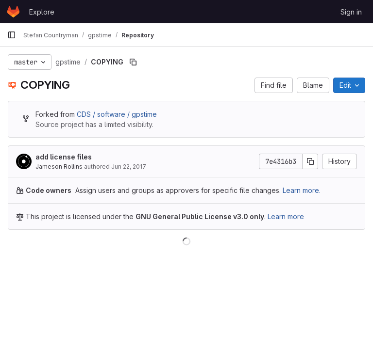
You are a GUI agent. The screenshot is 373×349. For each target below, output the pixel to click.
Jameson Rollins (59, 166)
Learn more (286, 216)
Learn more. (302, 190)
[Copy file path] (133, 62)
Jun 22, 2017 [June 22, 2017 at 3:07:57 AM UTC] (128, 166)
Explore (41, 12)
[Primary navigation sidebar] (11, 35)
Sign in (351, 12)
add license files (63, 157)
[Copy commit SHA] (310, 161)
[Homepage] (13, 11)
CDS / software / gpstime (117, 114)
